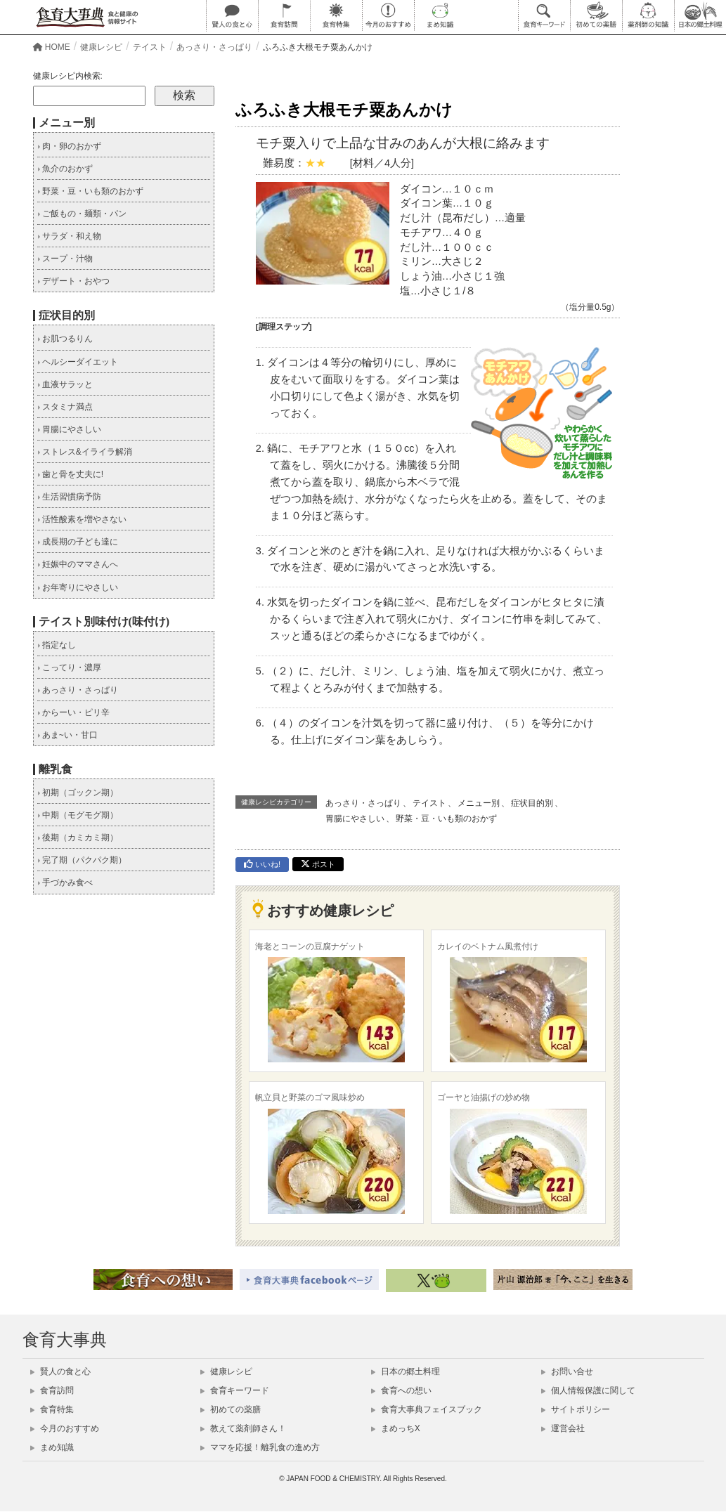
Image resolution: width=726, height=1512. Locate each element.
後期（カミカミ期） (77, 837)
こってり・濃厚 (69, 667)
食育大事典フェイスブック (426, 1409)
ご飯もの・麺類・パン (82, 214)
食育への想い (401, 1390)
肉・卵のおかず (69, 146)
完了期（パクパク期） (82, 860)
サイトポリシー (575, 1409)
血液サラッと (65, 384)
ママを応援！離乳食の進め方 (260, 1447)
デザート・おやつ (73, 281)
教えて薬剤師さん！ (243, 1428)
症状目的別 (532, 803)
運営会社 (563, 1428)
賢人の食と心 (60, 1371)
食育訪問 (52, 1390)
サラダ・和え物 (69, 236)
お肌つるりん (65, 339)
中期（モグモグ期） (77, 815)
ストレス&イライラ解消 (84, 452)
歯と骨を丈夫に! (70, 474)
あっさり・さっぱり (363, 803)
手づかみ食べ (65, 882)
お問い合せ (567, 1371)
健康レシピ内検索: (68, 76)
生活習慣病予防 (69, 497)
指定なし (56, 645)
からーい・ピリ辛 (73, 712)
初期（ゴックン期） (77, 792)
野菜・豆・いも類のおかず (446, 818)
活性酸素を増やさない (82, 519)
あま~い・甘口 (67, 735)
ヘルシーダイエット (77, 362)
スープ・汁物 (65, 258)
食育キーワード (234, 1390)
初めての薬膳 (230, 1409)
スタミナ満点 (65, 407)
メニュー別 (479, 803)
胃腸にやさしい (354, 818)
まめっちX (395, 1428)
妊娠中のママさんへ (77, 564)
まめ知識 (52, 1447)
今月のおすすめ (64, 1428)
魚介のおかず (65, 169)
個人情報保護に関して (588, 1390)
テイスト (429, 803)
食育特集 (52, 1409)
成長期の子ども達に (77, 542)
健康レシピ (226, 1371)
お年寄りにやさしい (77, 587)
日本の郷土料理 (405, 1371)
